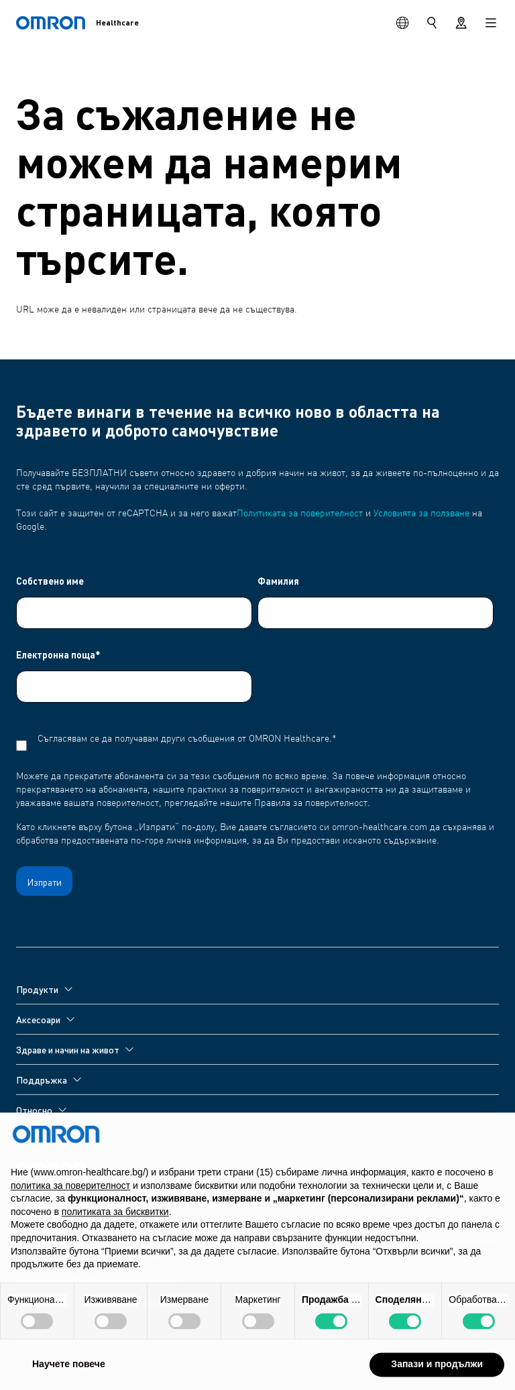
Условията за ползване (421, 513)
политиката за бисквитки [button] (115, 1241)
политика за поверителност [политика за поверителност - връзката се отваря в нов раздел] (70, 1215)
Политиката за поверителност (300, 513)
